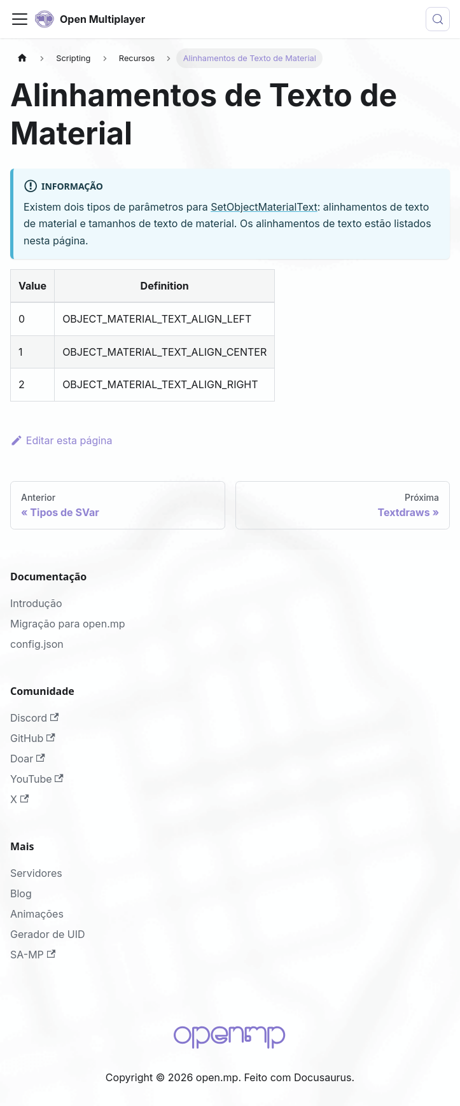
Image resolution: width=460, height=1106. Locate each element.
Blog (21, 893)
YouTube (37, 779)
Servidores (36, 873)
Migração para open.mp (67, 623)
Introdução (36, 603)
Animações (37, 913)
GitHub (32, 738)
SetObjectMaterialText (264, 206)
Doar (27, 758)
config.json (37, 644)
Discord (34, 717)
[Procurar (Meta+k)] (438, 19)
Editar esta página (61, 440)
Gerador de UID (47, 934)
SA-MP (32, 954)
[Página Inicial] (22, 58)
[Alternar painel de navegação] (19, 19)
